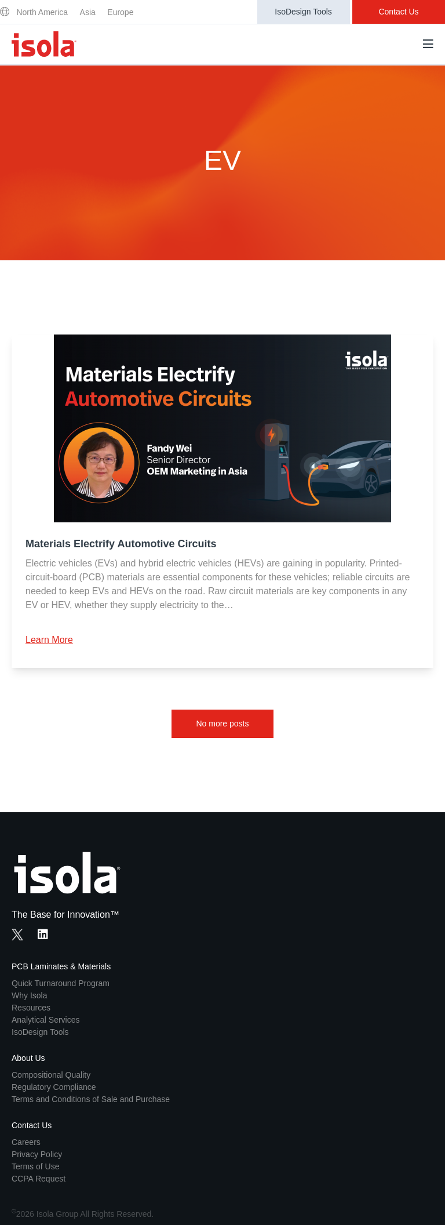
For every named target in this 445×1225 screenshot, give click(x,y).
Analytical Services (46, 1019)
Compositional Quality (51, 1074)
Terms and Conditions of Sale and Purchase (91, 1099)
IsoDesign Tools (303, 11)
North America (42, 12)
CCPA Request (38, 1178)
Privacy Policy (37, 1154)
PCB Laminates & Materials (61, 966)
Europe (120, 12)
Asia (88, 12)
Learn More (49, 640)
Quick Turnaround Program (61, 983)
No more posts (222, 723)
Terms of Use (35, 1166)
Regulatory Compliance (54, 1087)
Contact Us (398, 11)
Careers (26, 1142)
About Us (28, 1058)
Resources (31, 1007)
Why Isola (29, 995)
